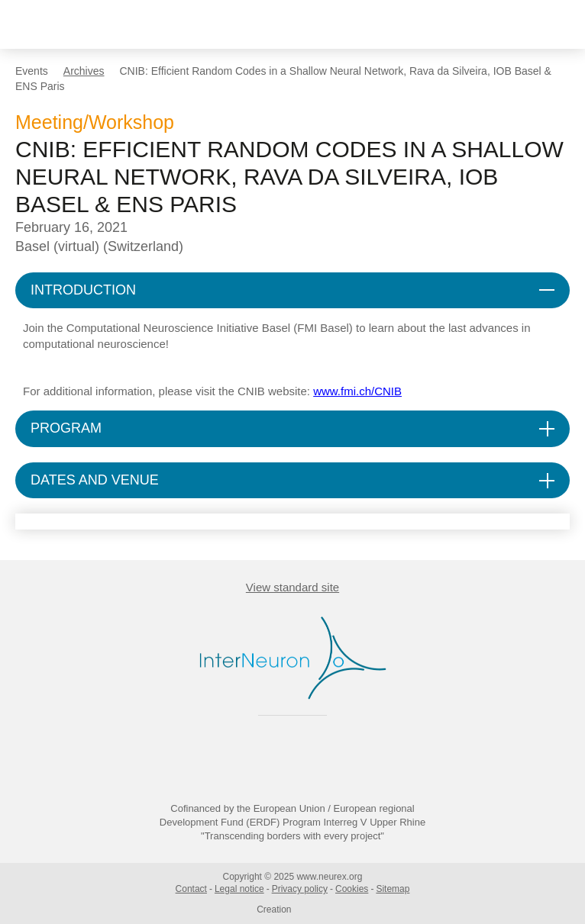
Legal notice (239, 889)
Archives (84, 71)
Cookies (351, 889)
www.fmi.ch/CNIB (357, 391)
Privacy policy (300, 889)
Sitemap (392, 889)
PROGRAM (66, 428)
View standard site (292, 587)
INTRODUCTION (83, 290)
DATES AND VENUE (95, 480)
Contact (191, 889)
